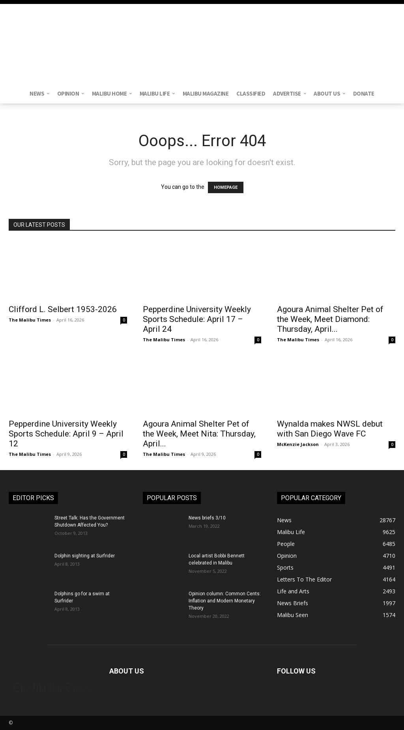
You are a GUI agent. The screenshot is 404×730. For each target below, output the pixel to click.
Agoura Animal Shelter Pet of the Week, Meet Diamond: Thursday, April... (330, 319)
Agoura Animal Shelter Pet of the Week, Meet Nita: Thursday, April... (199, 433)
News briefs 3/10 (207, 518)
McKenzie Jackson (298, 444)
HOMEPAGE (226, 187)
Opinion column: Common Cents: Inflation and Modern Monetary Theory (225, 601)
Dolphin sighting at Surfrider (84, 556)
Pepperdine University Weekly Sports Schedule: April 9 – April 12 (66, 433)
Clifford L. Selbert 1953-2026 (63, 309)
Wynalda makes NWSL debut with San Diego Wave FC (330, 428)
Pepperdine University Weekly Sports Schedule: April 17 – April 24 (197, 319)
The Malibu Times (30, 320)
